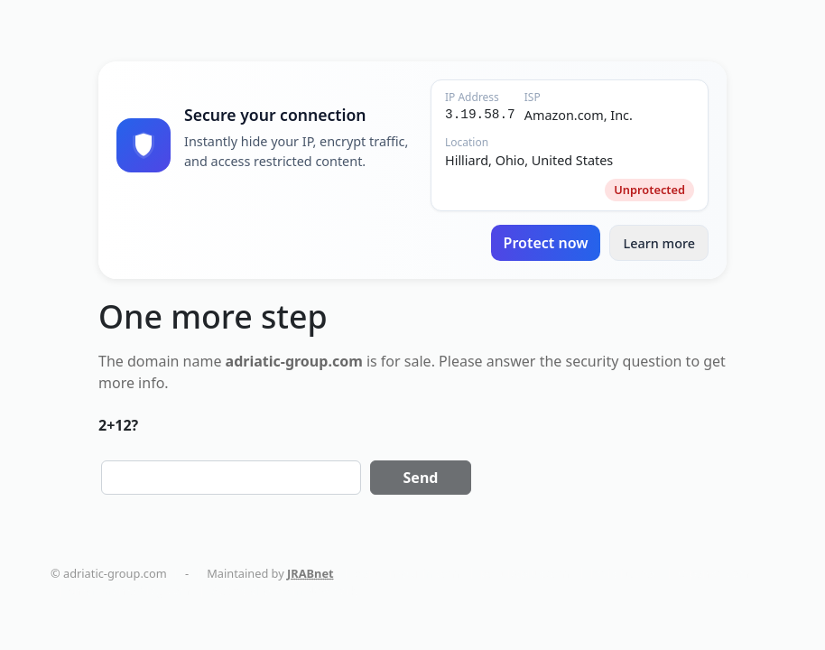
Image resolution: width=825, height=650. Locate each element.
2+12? (118, 425)
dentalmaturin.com (407, 573)
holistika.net (623, 573)
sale (417, 361)
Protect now (546, 243)
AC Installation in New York (284, 590)
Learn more (659, 243)
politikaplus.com (525, 573)
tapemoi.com (713, 573)
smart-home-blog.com (129, 590)
